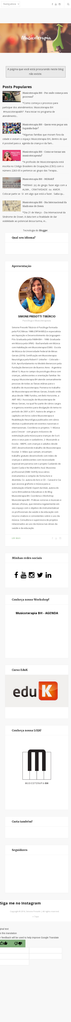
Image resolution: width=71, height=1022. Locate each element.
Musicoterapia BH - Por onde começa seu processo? (45, 95)
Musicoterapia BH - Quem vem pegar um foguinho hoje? (45, 126)
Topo (35, 916)
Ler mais (16, 538)
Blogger (43, 230)
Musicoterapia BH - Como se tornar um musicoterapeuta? (43, 153)
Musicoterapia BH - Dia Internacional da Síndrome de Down (44, 204)
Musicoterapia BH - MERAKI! (38, 179)
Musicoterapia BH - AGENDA (37, 613)
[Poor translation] (18, 943)
